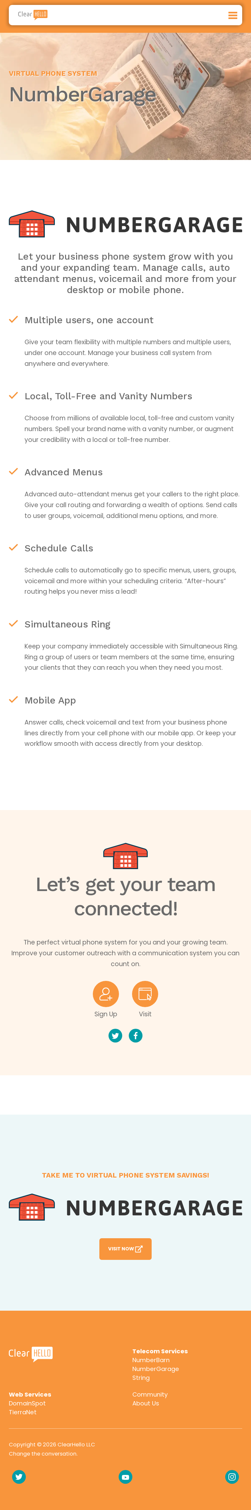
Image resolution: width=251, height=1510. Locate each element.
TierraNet (23, 1412)
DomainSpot (27, 1403)
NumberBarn (151, 1360)
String (141, 1378)
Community (150, 1394)
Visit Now (125, 1249)
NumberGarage (155, 1369)
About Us (145, 1403)
